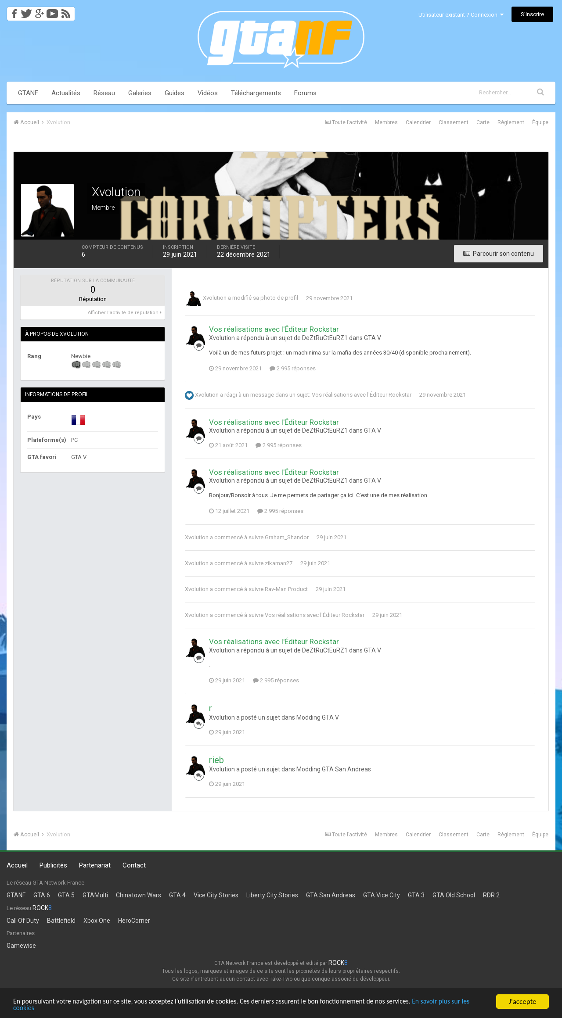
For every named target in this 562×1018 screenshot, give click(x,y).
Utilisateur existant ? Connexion (461, 14)
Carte (483, 122)
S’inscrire (532, 14)
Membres (386, 122)
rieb (216, 760)
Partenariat (95, 865)
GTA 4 (177, 895)
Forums (305, 93)
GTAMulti (95, 895)
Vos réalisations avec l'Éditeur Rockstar (274, 329)
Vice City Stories (216, 895)
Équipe (540, 122)
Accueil (17, 865)
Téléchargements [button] (256, 93)
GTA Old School (453, 895)
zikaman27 (278, 563)
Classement (453, 122)
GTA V (372, 337)
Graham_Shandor (287, 537)
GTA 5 (66, 895)
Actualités (65, 93)
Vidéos (208, 93)
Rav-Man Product (286, 589)
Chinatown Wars (138, 895)
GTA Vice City (381, 895)
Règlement (510, 122)
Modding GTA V (317, 717)
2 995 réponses (293, 368)
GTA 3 (416, 895)
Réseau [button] (104, 93)
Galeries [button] (139, 93)
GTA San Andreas (330, 895)
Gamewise (21, 945)
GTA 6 (41, 895)
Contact (134, 865)
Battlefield (61, 920)
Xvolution (215, 298)
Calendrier (418, 122)
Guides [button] (174, 93)
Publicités (53, 865)
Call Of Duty (23, 920)
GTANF (28, 93)
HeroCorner (134, 920)
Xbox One (96, 920)
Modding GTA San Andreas (333, 769)
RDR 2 (491, 895)
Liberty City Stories (272, 895)
